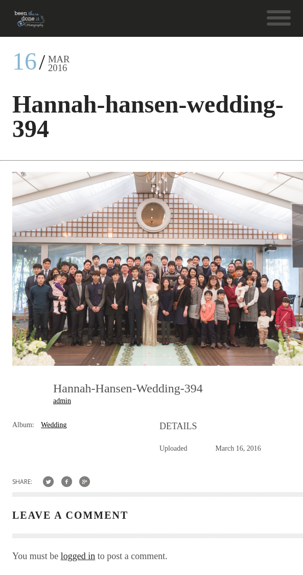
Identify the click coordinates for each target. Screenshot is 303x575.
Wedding (53, 425)
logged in (78, 556)
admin (62, 401)
